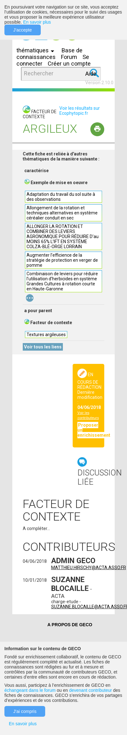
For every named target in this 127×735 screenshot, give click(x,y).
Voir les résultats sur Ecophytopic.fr (79, 111)
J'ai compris (24, 711)
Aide (90, 73)
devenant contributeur (90, 690)
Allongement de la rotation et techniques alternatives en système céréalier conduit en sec (62, 212)
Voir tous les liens (43, 346)
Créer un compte (69, 63)
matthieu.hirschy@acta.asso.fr (88, 567)
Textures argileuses (46, 334)
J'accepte (22, 29)
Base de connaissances (49, 53)
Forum (69, 57)
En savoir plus (37, 22)
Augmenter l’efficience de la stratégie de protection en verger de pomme (62, 260)
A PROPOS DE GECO (69, 624)
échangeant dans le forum (30, 690)
